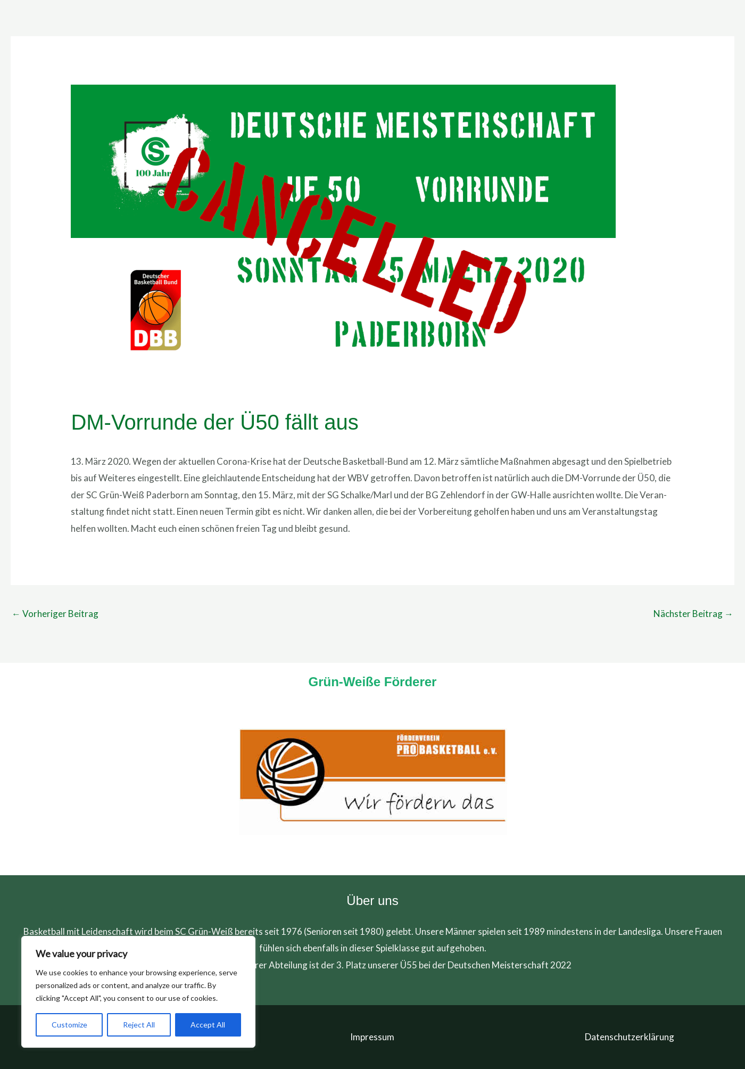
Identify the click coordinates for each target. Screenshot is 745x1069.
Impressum (372, 1036)
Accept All (208, 1024)
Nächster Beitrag (693, 613)
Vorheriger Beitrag (55, 613)
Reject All (139, 1024)
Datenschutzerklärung (629, 1036)
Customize (69, 1024)
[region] (138, 992)
